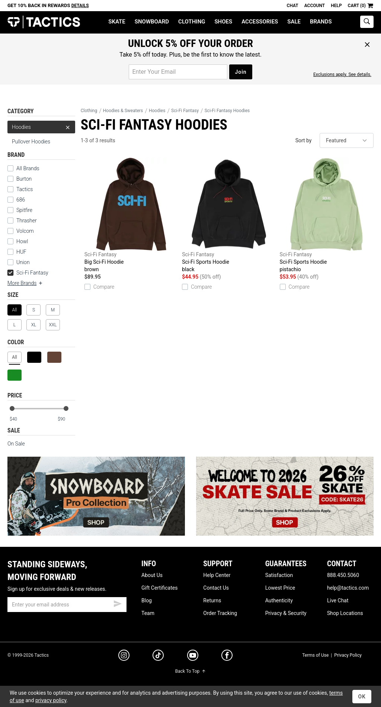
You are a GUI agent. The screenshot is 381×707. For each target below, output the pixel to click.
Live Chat (338, 600)
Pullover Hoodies (31, 142)
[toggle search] (367, 22)
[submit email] (117, 602)
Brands (321, 21)
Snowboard (152, 21)
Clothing (191, 21)
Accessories (259, 21)
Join (240, 72)
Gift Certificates (159, 588)
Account (314, 5)
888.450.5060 (343, 575)
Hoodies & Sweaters (123, 110)
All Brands (27, 168)
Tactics (43, 22)
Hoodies (41, 127)
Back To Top (190, 671)
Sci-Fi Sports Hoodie (229, 215)
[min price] (18, 419)
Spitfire (24, 210)
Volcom (25, 231)
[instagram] (123, 656)
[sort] (347, 140)
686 (20, 200)
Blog (146, 600)
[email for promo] (178, 71)
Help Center (216, 575)
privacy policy (51, 700)
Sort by (303, 140)
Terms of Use (315, 655)
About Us (152, 575)
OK (362, 697)
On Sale (16, 444)
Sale (294, 21)
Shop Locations (345, 613)
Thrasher (26, 220)
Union (23, 262)
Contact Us (216, 588)
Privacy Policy (348, 655)
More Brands (25, 283)
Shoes (223, 21)
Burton (24, 179)
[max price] (66, 419)
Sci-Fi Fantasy (27, 273)
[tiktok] (158, 656)
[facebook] (227, 656)
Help (336, 5)
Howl (22, 241)
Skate (116, 21)
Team (147, 613)
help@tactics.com (348, 588)
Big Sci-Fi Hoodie (131, 215)
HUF (21, 252)
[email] (67, 604)
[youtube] (192, 656)
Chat (292, 5)
